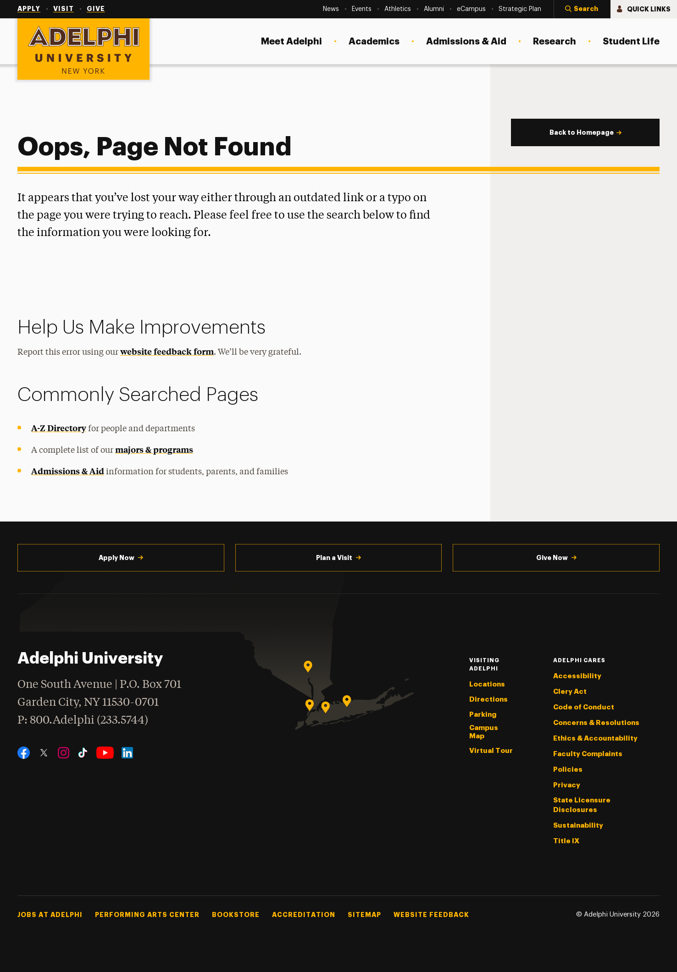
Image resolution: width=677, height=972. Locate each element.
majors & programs (154, 449)
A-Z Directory (58, 428)
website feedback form (167, 351)
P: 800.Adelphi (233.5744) (82, 719)
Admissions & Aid (67, 471)
